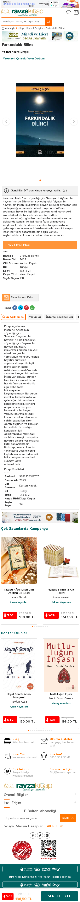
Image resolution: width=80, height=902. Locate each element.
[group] (40, 120)
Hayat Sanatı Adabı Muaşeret (19, 696)
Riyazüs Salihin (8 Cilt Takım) (61, 591)
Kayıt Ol (68, 818)
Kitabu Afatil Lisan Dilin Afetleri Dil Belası (19, 591)
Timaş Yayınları (61, 703)
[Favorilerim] (68, 12)
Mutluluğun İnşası (61, 694)
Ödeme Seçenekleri (59, 317)
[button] (40, 180)
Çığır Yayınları (19, 706)
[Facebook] (33, 835)
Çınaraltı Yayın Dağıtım (24, 59)
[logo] (22, 12)
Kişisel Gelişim (34, 28)
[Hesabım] (61, 12)
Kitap (21, 28)
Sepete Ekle (59, 896)
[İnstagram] (47, 835)
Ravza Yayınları (19, 602)
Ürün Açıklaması (13, 317)
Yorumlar (35, 317)
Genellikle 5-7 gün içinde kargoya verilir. (35, 190)
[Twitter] (40, 835)
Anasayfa (8, 28)
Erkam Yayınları (61, 602)
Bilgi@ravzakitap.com (63, 772)
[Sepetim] (76, 12)
